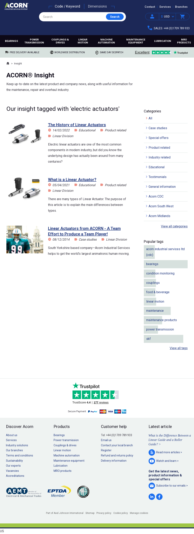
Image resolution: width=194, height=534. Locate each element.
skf (148, 339)
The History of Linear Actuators (77, 124)
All (150, 118)
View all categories (174, 226)
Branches (181, 6)
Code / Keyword (67, 6)
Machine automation (106, 41)
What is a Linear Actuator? (72, 179)
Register (106, 450)
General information (162, 187)
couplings (153, 283)
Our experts (13, 465)
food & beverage (158, 292)
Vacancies (12, 470)
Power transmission (34, 41)
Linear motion (83, 41)
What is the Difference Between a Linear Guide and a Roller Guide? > (170, 440)
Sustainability (14, 460)
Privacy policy (103, 513)
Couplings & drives (60, 41)
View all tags (179, 348)
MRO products (184, 41)
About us (11, 435)
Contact (150, 6)
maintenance (155, 311)
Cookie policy (120, 513)
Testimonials (158, 177)
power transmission (160, 329)
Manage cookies (139, 513)
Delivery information (113, 460)
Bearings (11, 40)
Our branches (14, 450)
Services (165, 6)
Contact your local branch (117, 445)
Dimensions (97, 6)
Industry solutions (17, 445)
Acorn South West (161, 206)
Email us (106, 440)
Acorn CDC (156, 196)
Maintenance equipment (135, 41)
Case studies (88, 239)
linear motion (155, 301)
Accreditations (15, 475)
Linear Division (62, 136)
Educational (87, 130)
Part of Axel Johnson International (64, 513)
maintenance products (161, 320)
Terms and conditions (19, 455)
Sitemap (89, 513)
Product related (115, 130)
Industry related (159, 157)
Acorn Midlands (159, 216)
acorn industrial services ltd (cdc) (165, 252)
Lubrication (162, 40)
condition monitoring (160, 273)
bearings (152, 264)
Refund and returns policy (117, 455)
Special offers (159, 138)
